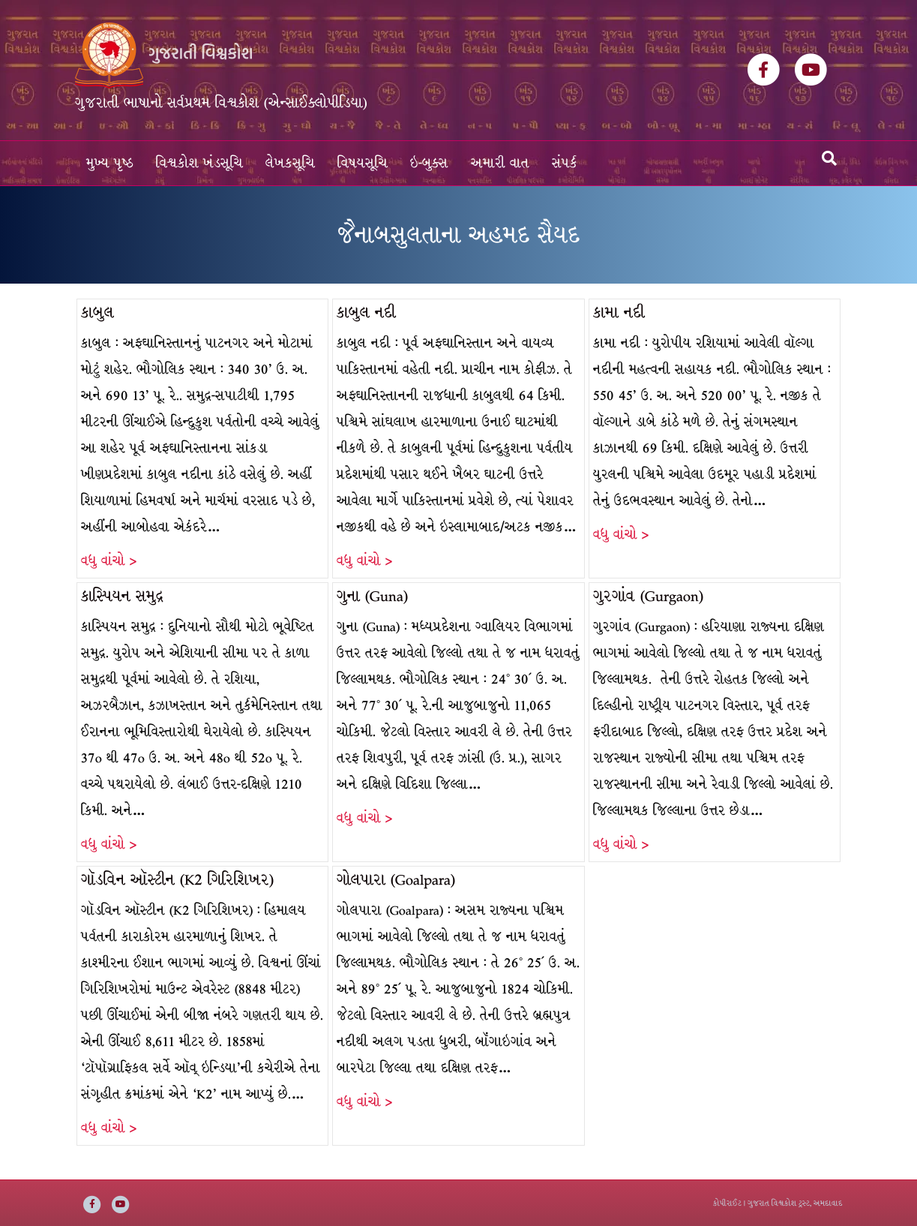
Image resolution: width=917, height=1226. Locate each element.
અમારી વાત (500, 163)
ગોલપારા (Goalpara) (396, 879)
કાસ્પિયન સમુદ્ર (122, 596)
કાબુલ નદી (366, 312)
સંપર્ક (564, 163)
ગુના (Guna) (372, 596)
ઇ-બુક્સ (429, 163)
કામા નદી (619, 312)
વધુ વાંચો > (108, 561)
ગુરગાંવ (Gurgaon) (648, 596)
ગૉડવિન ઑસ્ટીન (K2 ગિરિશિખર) (177, 879)
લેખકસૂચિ (290, 163)
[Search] (829, 158)
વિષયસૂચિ (362, 163)
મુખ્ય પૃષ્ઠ (109, 163)
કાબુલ (97, 312)
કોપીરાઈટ (727, 1203)
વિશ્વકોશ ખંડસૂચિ (199, 163)
